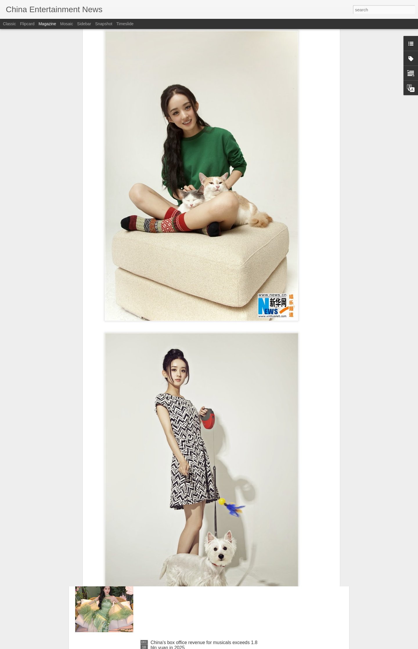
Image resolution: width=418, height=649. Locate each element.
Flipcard (27, 23)
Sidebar (84, 23)
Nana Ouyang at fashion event (182, 510)
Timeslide (125, 23)
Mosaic (66, 23)
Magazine (47, 23)
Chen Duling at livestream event (184, 576)
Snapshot (103, 23)
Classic (9, 23)
